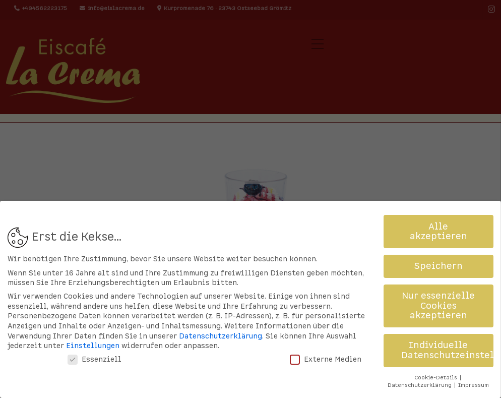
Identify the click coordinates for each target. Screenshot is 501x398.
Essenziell (94, 348)
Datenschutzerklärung (220, 324)
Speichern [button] (438, 254)
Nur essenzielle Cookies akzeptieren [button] (438, 294)
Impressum (473, 373)
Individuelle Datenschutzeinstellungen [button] (447, 338)
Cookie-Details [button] (436, 365)
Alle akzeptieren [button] (438, 219)
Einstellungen (92, 334)
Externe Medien (325, 348)
